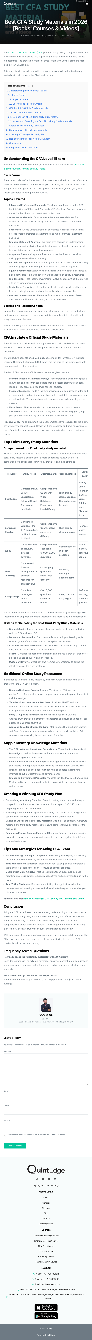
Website (7, 1120)
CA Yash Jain (27, 35)
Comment (8, 1051)
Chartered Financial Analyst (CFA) (25, 52)
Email (6, 1106)
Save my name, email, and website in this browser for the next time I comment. (36, 1135)
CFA (56, 35)
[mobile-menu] (86, 3)
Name (6, 1091)
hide (29, 86)
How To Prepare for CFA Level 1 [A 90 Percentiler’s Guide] (54, 898)
